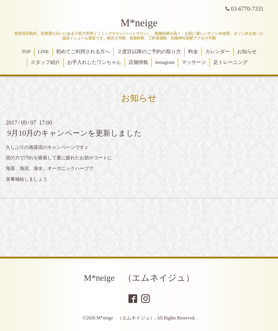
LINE (43, 51)
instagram (164, 62)
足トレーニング (230, 62)
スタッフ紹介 (45, 62)
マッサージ (194, 62)
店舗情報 (138, 62)
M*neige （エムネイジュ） (139, 277)
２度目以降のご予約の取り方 (149, 51)
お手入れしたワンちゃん (94, 62)
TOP (26, 51)
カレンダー (217, 51)
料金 (193, 51)
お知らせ (247, 51)
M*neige (139, 23)
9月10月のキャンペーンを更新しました (74, 133)
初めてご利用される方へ (83, 51)
